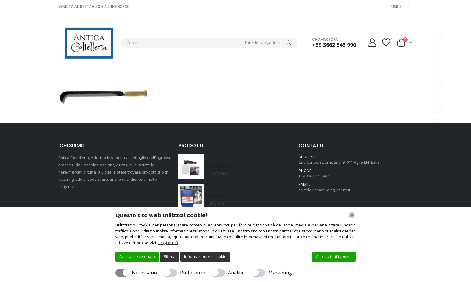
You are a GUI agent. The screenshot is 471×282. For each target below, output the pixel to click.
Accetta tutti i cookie (334, 256)
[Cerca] (289, 43)
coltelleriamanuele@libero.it (324, 190)
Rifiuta (169, 256)
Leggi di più (168, 242)
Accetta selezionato (137, 256)
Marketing (280, 272)
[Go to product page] (191, 166)
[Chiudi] (352, 215)
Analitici (236, 272)
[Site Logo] (87, 42)
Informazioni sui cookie (205, 256)
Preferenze (192, 272)
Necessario (144, 272)
